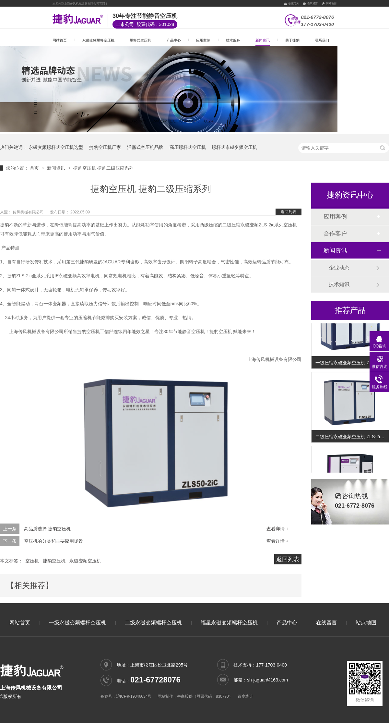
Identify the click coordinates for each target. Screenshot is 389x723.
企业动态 (339, 268)
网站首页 (60, 40)
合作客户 (335, 233)
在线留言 (312, 3)
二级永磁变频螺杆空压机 (153, 622)
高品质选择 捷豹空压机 (47, 528)
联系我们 (322, 40)
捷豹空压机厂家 (105, 147)
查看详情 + (277, 528)
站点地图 (366, 622)
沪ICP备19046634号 (133, 696)
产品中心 (174, 40)
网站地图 (331, 3)
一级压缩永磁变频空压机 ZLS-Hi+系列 (352, 363)
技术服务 (233, 40)
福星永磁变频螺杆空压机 (229, 622)
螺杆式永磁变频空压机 (234, 147)
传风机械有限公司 (29, 212)
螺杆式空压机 (140, 40)
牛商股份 (185, 696)
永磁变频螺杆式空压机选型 (56, 147)
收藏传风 (294, 3)
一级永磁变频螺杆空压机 (77, 622)
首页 (35, 168)
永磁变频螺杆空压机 (98, 40)
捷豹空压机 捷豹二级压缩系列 (103, 168)
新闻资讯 (262, 40)
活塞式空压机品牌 (145, 147)
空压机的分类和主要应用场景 (53, 541)
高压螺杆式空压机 (188, 147)
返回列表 (288, 212)
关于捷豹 (292, 40)
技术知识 (339, 284)
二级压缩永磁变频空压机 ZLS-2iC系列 (352, 437)
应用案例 (203, 40)
